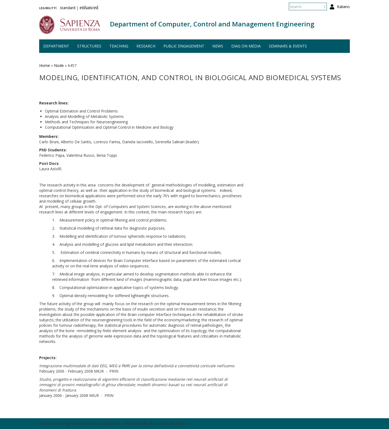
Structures (89, 46)
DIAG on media (246, 46)
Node (59, 65)
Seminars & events (288, 46)
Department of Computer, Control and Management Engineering (212, 23)
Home (44, 65)
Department (56, 46)
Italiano (343, 6)
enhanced (89, 7)
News (217, 46)
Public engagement (183, 46)
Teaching (118, 46)
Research (145, 46)
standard (67, 7)
